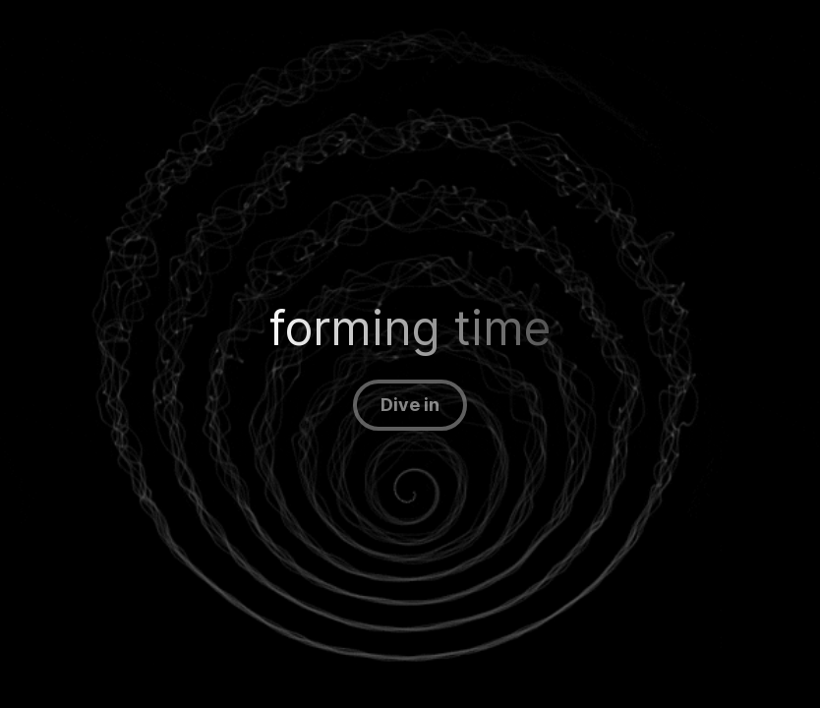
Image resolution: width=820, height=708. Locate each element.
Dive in (410, 404)
